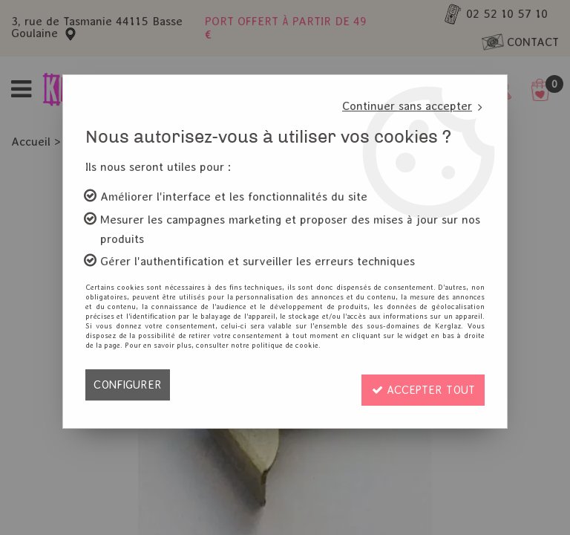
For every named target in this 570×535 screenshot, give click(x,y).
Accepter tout (419, 384)
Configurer (129, 384)
